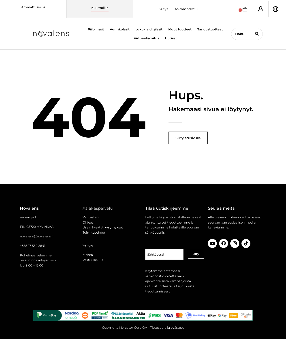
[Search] (257, 34)
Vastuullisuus (93, 260)
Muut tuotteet (180, 29)
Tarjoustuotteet (210, 29)
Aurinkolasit (120, 29)
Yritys (163, 9)
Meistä (88, 255)
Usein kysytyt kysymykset (103, 227)
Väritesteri (91, 217)
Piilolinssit (96, 29)
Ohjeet (88, 222)
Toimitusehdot (94, 232)
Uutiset (171, 38)
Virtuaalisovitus (146, 38)
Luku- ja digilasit (148, 29)
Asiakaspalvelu (186, 9)
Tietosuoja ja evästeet (167, 328)
